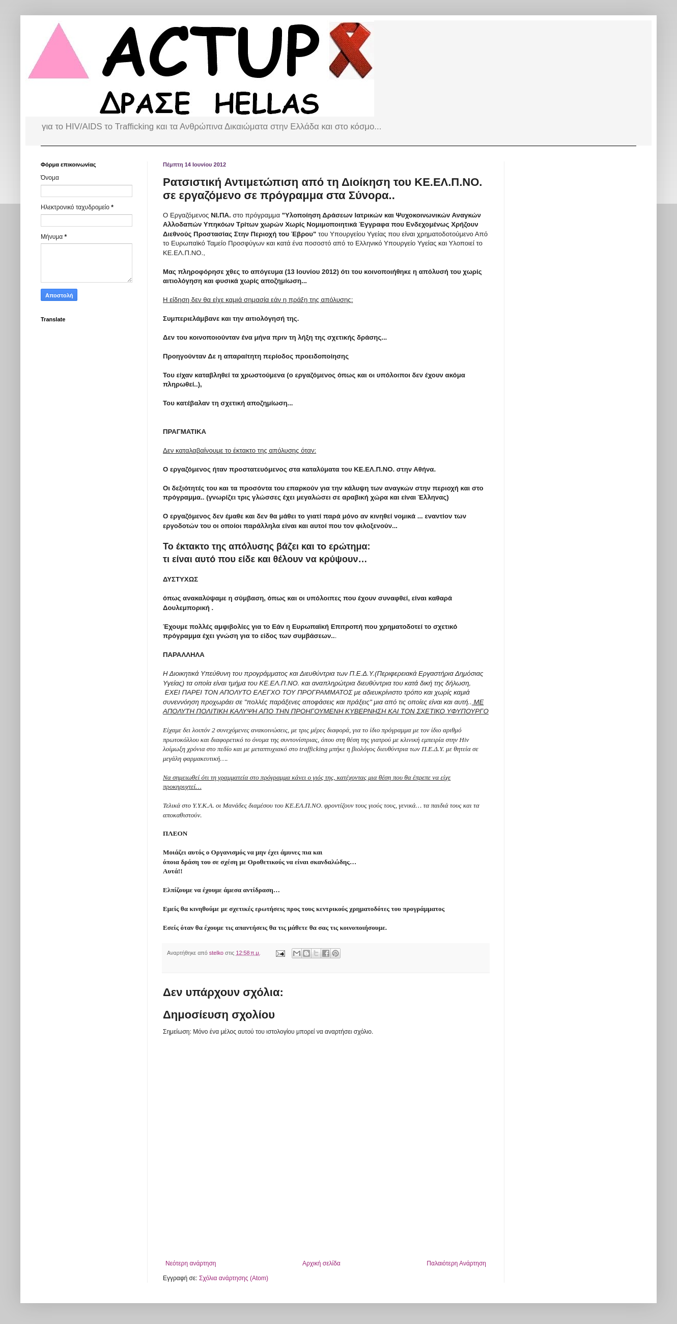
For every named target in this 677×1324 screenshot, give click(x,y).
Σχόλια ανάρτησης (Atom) (233, 1278)
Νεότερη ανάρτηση (190, 1263)
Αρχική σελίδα (321, 1263)
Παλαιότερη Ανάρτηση (456, 1263)
